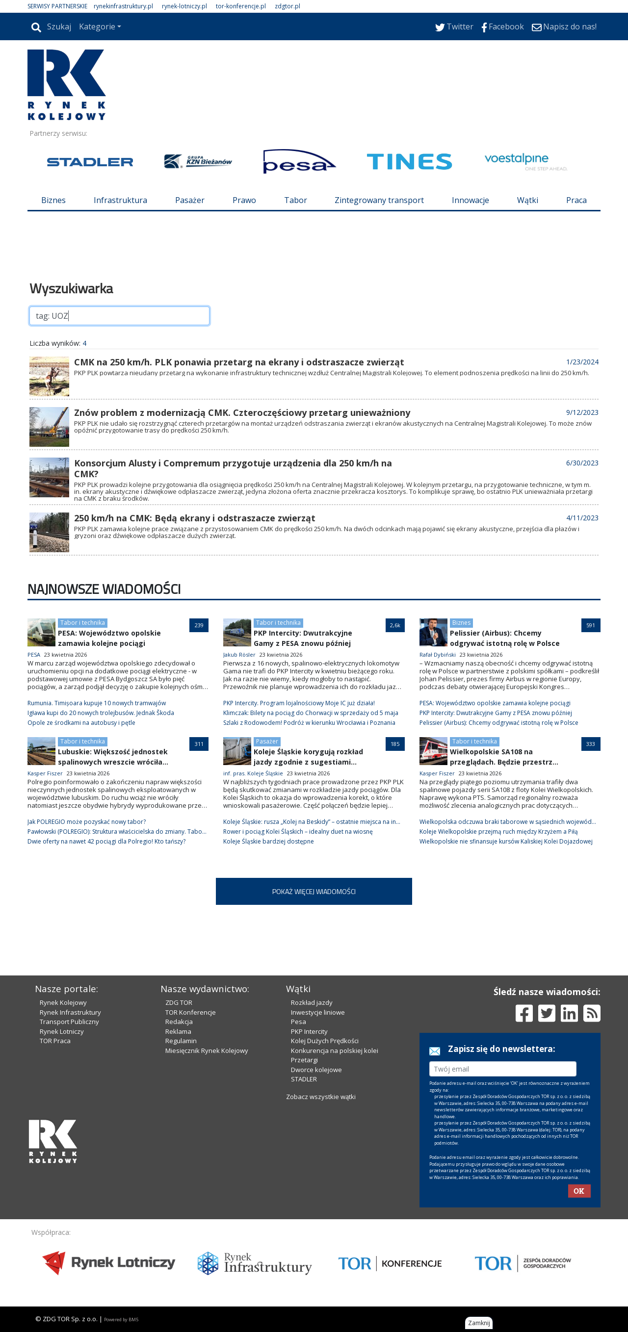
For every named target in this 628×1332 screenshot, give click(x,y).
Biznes (53, 200)
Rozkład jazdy (312, 1002)
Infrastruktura (120, 200)
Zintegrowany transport (379, 200)
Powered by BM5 (121, 1319)
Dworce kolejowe (316, 1069)
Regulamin (181, 1040)
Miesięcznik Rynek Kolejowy (206, 1050)
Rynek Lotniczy (62, 1031)
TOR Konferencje (190, 1012)
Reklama (178, 1031)
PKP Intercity (309, 1031)
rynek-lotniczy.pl (184, 6)
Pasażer (190, 200)
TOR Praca (55, 1040)
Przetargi (304, 1059)
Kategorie (97, 26)
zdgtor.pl (287, 6)
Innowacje (470, 200)
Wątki (527, 200)
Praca (576, 200)
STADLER (304, 1079)
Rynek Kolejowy (63, 1002)
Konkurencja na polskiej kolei (334, 1050)
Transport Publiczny (69, 1021)
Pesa (298, 1021)
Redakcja (179, 1021)
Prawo (244, 200)
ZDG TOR (178, 1002)
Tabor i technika (82, 622)
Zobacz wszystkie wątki (321, 1096)
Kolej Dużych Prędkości (325, 1040)
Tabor (295, 200)
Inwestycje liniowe (318, 1012)
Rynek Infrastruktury (70, 1012)
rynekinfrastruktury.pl (123, 6)
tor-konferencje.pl (241, 6)
